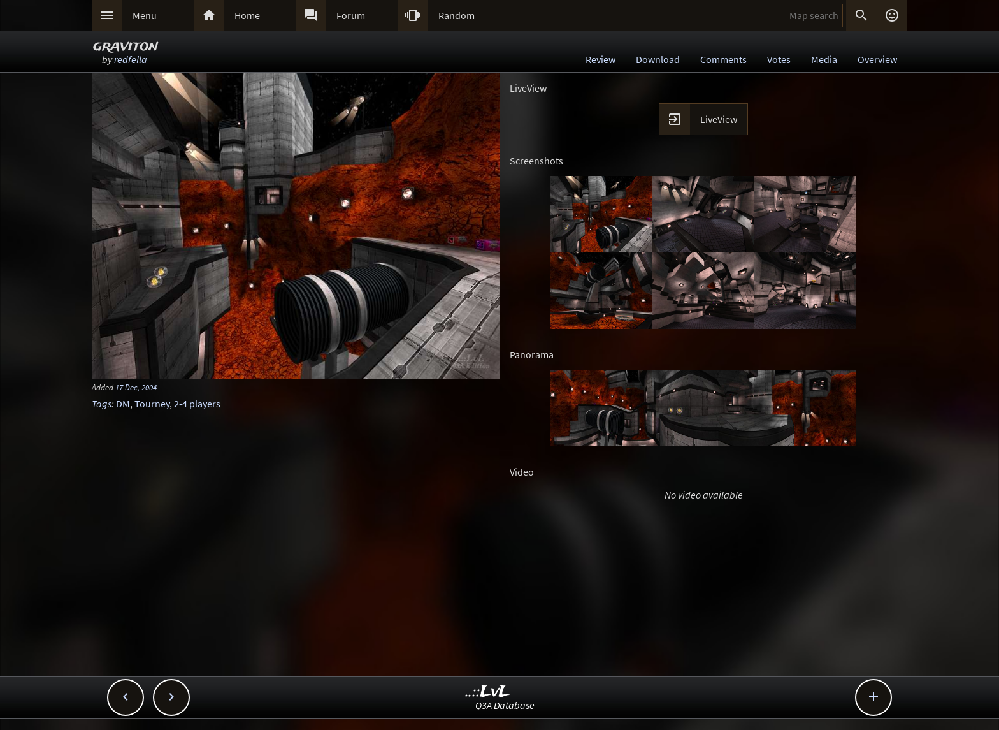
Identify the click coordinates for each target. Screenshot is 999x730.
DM (123, 403)
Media (824, 59)
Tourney (151, 403)
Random (456, 15)
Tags (101, 403)
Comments (723, 59)
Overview (877, 59)
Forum (350, 15)
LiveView (718, 119)
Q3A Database (505, 705)
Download (658, 59)
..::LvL (487, 692)
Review (600, 59)
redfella (130, 59)
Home (247, 15)
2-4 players (197, 403)
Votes (779, 59)
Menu (145, 15)
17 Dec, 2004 (136, 387)
